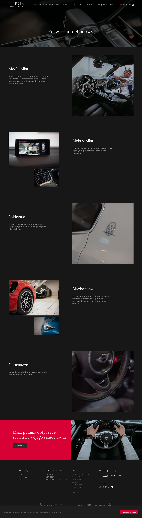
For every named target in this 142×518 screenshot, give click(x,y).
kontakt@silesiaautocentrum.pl (56, 479)
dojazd (21, 479)
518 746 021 (50, 474)
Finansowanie (90, 5)
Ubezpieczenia (103, 5)
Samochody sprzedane (80, 477)
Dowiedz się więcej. (56, 512)
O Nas (74, 490)
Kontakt (113, 5)
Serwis (81, 5)
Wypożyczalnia (54, 5)
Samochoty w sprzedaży (80, 474)
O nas (74, 5)
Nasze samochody (40, 5)
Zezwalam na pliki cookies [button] (129, 512)
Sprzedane (65, 5)
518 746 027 (50, 477)
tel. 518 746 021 (20, 445)
